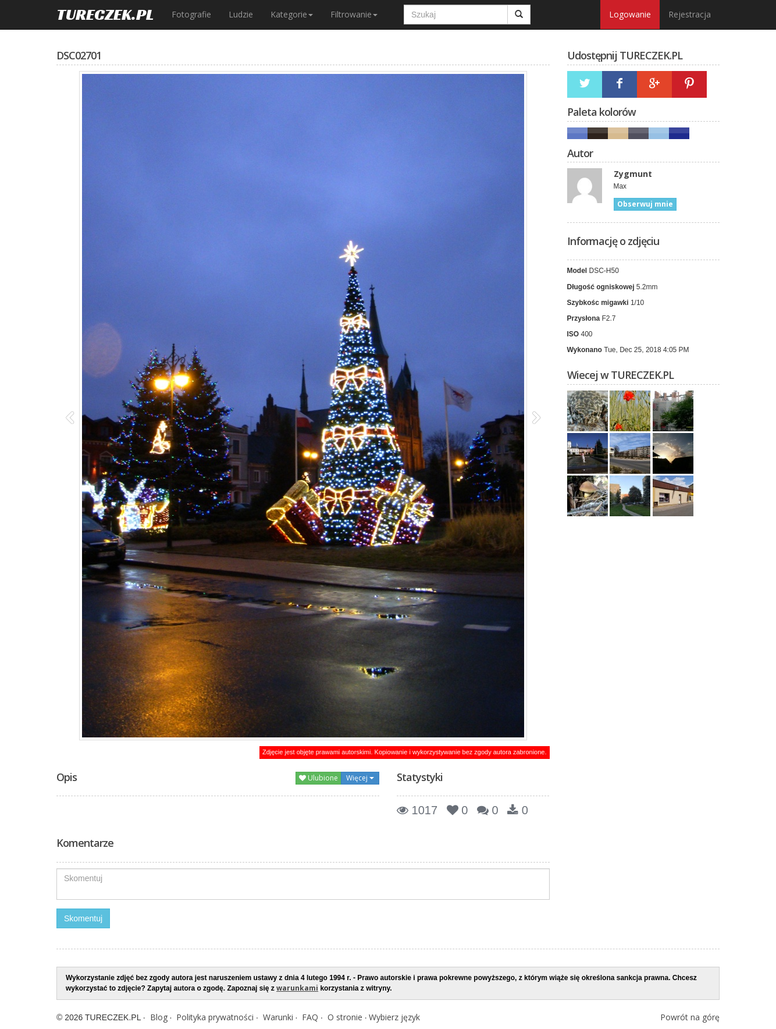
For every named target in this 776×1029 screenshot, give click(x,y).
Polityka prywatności (215, 1017)
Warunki (278, 1017)
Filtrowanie (354, 14)
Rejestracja (689, 14)
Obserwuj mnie (645, 204)
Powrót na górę (690, 1017)
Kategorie (291, 14)
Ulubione (318, 778)
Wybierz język (394, 1017)
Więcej (360, 778)
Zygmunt (633, 173)
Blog (159, 1017)
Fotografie (191, 14)
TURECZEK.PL (105, 14)
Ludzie (241, 14)
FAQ (310, 1017)
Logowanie (630, 14)
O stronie (345, 1017)
